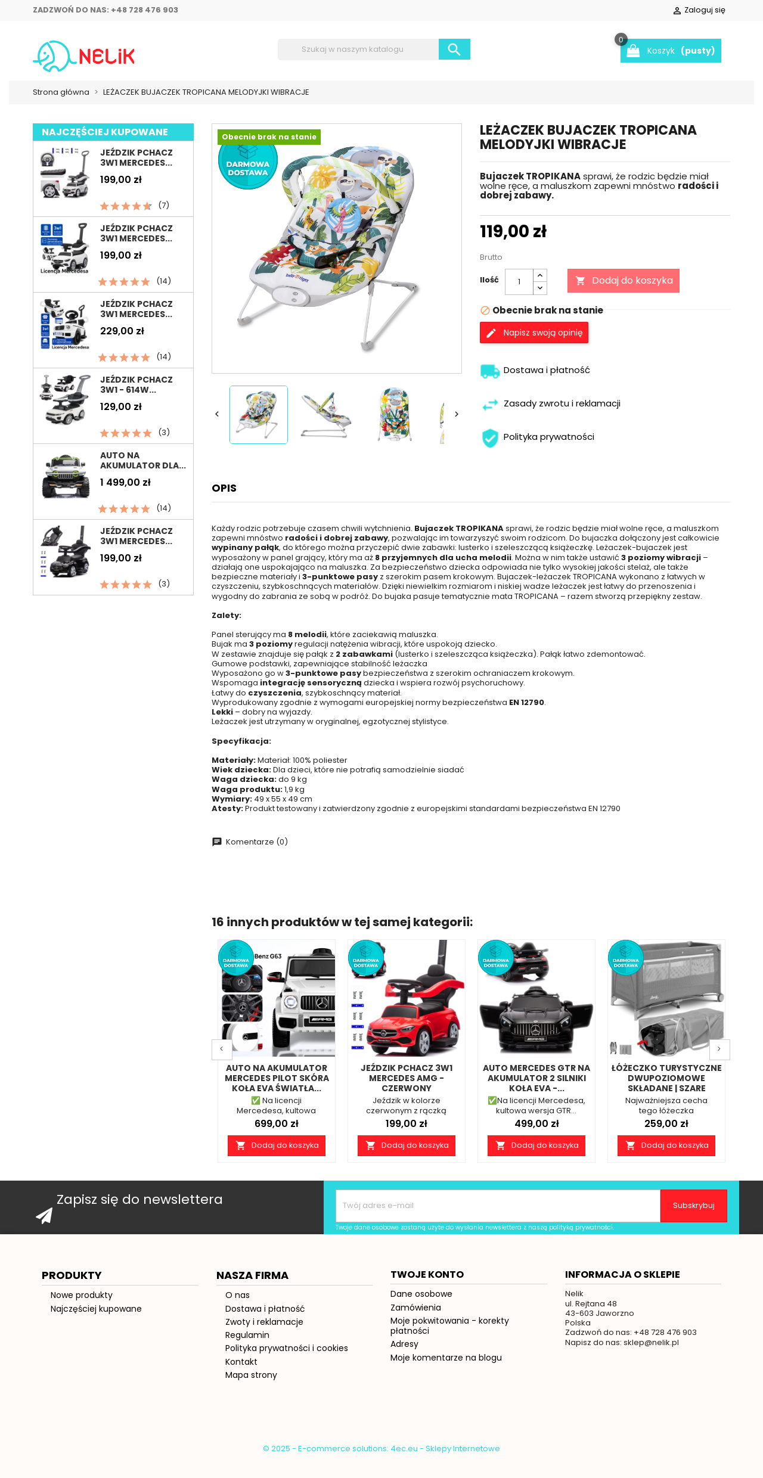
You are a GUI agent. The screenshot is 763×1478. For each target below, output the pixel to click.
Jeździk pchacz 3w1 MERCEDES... (136, 227)
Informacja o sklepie (622, 1343)
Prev (222, 1118)
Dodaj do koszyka (623, 349)
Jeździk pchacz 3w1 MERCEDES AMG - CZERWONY (406, 1147)
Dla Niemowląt (364, 135)
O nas (237, 1364)
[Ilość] (519, 351)
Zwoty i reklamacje (264, 1391)
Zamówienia (415, 1377)
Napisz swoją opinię (534, 402)
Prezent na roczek (232, 135)
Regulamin (247, 1404)
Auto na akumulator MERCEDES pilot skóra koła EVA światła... (277, 1147)
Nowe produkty (82, 1364)
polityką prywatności (581, 1296)
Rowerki (574, 106)
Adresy (404, 1413)
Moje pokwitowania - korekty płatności (449, 1395)
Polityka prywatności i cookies (286, 1417)
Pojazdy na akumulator (193, 106)
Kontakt (241, 1431)
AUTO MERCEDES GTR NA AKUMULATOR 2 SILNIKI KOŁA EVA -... (536, 1147)
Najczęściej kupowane (96, 1378)
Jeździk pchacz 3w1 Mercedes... (136, 302)
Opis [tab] (224, 556)
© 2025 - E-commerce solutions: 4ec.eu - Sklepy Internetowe (381, 1463)
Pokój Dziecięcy (94, 135)
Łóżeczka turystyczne (376, 106)
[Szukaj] (374, 49)
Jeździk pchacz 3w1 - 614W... (136, 454)
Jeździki (64, 106)
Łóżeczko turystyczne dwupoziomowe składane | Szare (667, 1147)
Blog (447, 135)
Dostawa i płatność (265, 1378)
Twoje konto (427, 1343)
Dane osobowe (421, 1363)
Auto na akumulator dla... (143, 529)
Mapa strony (251, 1444)
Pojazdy (501, 106)
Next (719, 1118)
